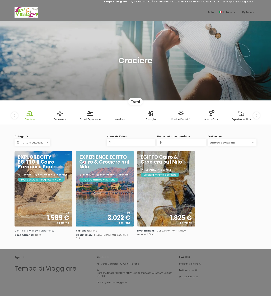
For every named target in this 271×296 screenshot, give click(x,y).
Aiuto (211, 12)
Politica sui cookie (188, 270)
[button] (14, 115)
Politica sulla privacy (190, 263)
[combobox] (181, 142)
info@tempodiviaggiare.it (239, 1)
